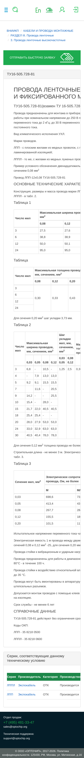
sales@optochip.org (15, 726)
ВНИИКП (13, 30)
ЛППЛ (11, 685)
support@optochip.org (16, 738)
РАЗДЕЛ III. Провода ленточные (32, 35)
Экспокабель (27, 685)
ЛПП (10, 694)
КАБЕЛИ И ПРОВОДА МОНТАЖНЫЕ (48, 30)
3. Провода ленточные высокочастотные (38, 40)
